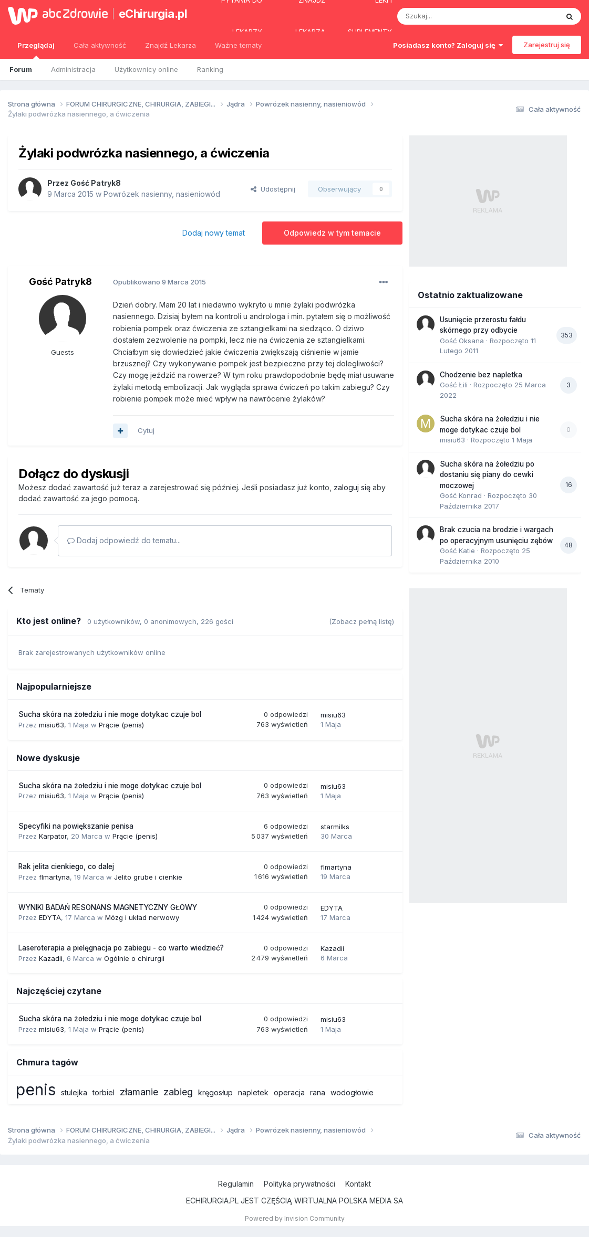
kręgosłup (215, 1092)
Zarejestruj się (546, 44)
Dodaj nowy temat (213, 232)
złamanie (139, 1091)
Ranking (210, 69)
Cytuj (146, 430)
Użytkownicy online (146, 69)
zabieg (178, 1091)
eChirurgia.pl (151, 13)
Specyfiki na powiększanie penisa (75, 826)
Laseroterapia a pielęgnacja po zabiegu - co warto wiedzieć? (121, 948)
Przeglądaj (36, 50)
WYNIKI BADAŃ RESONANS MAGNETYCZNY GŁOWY (107, 907)
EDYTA (50, 917)
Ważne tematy (238, 45)
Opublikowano (159, 282)
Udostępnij (273, 189)
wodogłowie (352, 1092)
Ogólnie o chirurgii (134, 958)
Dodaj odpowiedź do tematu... (124, 540)
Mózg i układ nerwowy (142, 917)
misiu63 (51, 725)
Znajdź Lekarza (170, 45)
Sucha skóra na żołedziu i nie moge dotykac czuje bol (109, 714)
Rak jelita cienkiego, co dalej (66, 866)
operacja (289, 1092)
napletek (253, 1092)
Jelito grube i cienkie (148, 877)
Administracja (73, 69)
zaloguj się (352, 487)
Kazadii (51, 958)
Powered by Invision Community (295, 1218)
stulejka (74, 1092)
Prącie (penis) (121, 725)
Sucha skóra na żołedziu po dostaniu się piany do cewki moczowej (487, 475)
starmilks (335, 826)
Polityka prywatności (299, 1183)
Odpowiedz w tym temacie (332, 232)
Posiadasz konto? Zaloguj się (448, 45)
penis (36, 1089)
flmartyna (54, 877)
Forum (20, 69)
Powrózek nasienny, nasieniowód (162, 193)
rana (317, 1092)
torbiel (103, 1092)
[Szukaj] (451, 16)
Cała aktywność (100, 45)
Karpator (53, 836)
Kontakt (358, 1183)
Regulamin (236, 1183)
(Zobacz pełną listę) (361, 621)
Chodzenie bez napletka (481, 375)
